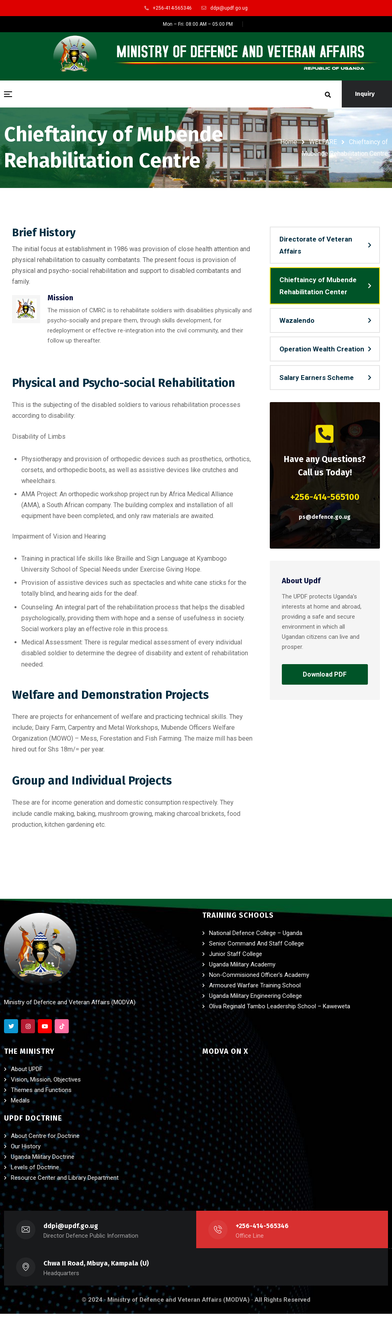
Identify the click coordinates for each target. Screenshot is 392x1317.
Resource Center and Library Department (65, 1181)
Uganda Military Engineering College (255, 999)
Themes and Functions (41, 1093)
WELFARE (323, 142)
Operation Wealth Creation (321, 351)
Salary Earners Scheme (316, 379)
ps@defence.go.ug (325, 518)
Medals (20, 1103)
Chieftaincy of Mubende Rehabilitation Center (318, 287)
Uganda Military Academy (242, 967)
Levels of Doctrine (35, 1170)
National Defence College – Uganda (255, 936)
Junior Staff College (235, 957)
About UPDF (27, 1072)
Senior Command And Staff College (256, 946)
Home (288, 142)
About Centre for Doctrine (45, 1139)
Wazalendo (296, 322)
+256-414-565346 (263, 1229)
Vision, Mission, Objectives (46, 1082)
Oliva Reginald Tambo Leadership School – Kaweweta (279, 1009)
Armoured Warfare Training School (255, 988)
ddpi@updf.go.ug (71, 1229)
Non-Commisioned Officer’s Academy (259, 978)
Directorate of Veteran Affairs (315, 247)
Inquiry (365, 93)
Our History (26, 1149)
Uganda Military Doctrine (42, 1160)
